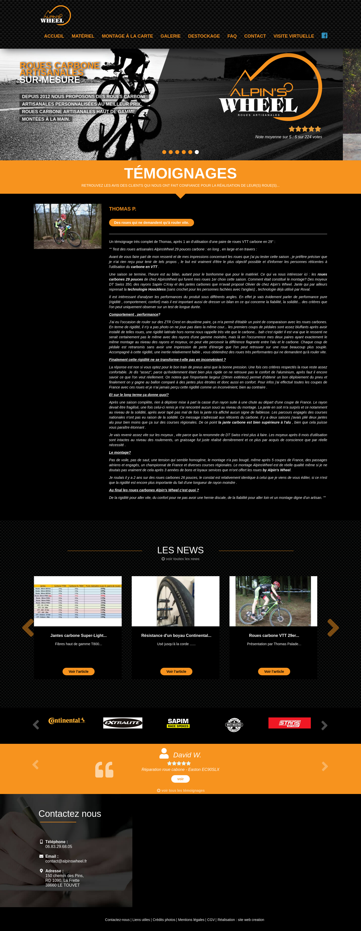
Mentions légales (191, 920)
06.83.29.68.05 (58, 846)
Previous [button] (27, 628)
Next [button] (332, 628)
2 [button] (171, 152)
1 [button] (164, 152)
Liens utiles (141, 920)
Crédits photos (164, 920)
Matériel (83, 36)
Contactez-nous (117, 920)
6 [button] (197, 152)
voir (180, 779)
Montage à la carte (127, 36)
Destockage (204, 36)
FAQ (232, 36)
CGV (211, 920)
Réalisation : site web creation (241, 920)
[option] (83, 627)
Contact (255, 36)
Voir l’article (83, 672)
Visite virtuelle (294, 36)
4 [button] (184, 152)
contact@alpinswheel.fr (66, 861)
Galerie (171, 36)
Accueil (54, 36)
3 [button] (177, 152)
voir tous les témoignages (181, 790)
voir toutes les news (180, 559)
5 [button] (190, 152)
